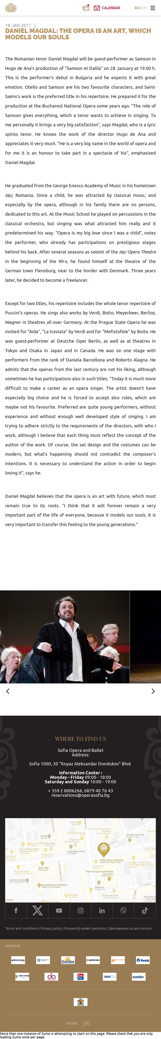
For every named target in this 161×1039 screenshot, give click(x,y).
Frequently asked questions (85, 928)
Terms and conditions (21, 928)
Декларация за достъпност (130, 928)
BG (137, 8)
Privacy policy (51, 928)
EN (144, 8)
